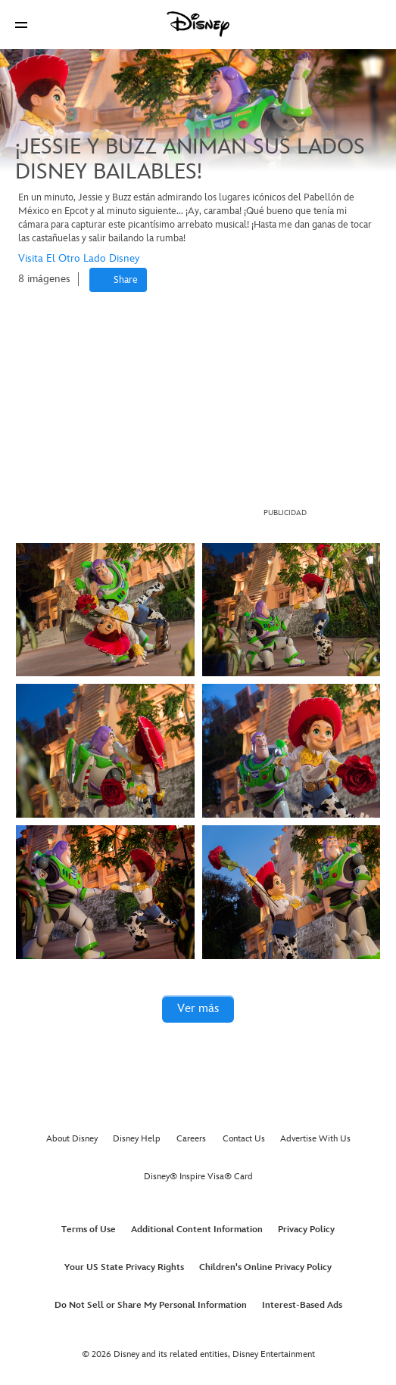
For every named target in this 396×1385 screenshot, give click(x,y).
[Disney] (198, 24)
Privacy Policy (306, 1229)
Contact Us (244, 1138)
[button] (21, 24)
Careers (191, 1138)
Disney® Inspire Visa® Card (198, 1176)
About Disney (72, 1138)
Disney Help (137, 1138)
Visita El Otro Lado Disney (78, 258)
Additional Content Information (197, 1229)
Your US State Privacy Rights (124, 1267)
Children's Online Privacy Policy (265, 1267)
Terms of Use (88, 1229)
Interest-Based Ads (302, 1305)
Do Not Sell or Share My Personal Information (151, 1305)
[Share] (118, 280)
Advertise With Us (315, 1138)
